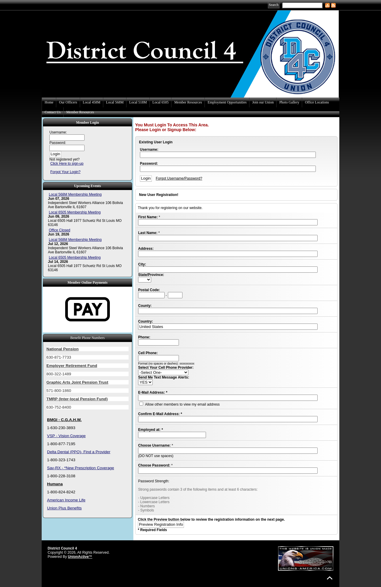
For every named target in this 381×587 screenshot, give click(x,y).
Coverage (77, 436)
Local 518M (138, 102)
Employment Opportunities (226, 102)
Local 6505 (160, 102)
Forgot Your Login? (65, 172)
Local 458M (91, 102)
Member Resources (188, 102)
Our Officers (68, 102)
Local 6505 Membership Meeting (75, 212)
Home (49, 102)
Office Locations (317, 102)
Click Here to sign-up (66, 163)
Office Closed (59, 230)
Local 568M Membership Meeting (75, 194)
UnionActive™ (80, 557)
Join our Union (263, 102)
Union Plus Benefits (64, 508)
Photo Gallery (289, 102)
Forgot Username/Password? (179, 178)
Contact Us (53, 112)
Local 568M (115, 102)
